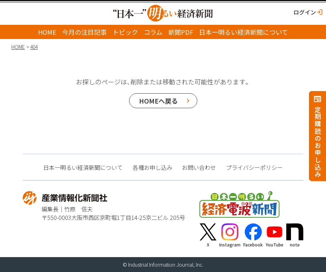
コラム (153, 32)
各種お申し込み (152, 167)
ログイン (304, 12)
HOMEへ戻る (158, 100)
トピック (125, 32)
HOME (47, 32)
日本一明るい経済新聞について (243, 32)
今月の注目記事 (84, 32)
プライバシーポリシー (254, 167)
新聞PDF (180, 32)
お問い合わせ (199, 167)
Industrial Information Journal (160, 264)
